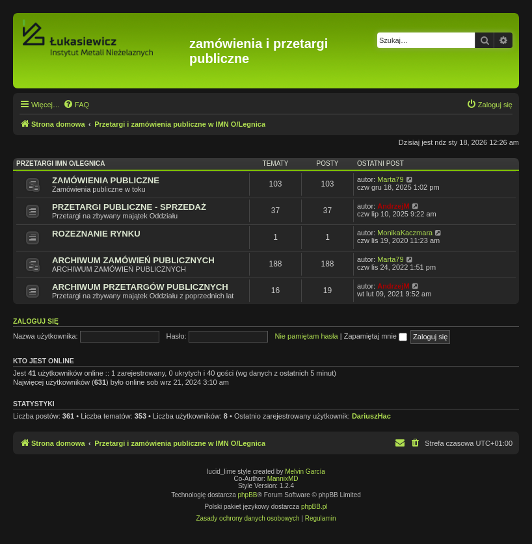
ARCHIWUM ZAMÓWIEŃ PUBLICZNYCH (133, 260)
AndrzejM (393, 206)
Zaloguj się (36, 321)
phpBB (248, 495)
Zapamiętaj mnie (375, 336)
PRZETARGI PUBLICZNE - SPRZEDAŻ (129, 207)
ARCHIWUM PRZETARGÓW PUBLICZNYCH (140, 287)
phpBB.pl (314, 506)
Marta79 (390, 179)
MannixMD (283, 478)
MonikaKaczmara (404, 233)
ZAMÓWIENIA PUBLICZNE (105, 180)
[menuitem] (76, 104)
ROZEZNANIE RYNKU (96, 234)
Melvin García (305, 471)
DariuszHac (371, 416)
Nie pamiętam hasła (306, 336)
